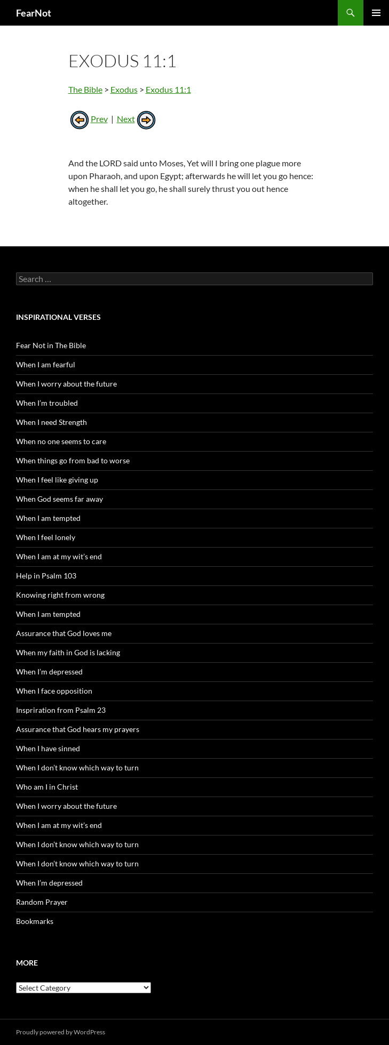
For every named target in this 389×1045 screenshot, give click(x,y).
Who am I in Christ (47, 786)
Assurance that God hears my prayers (77, 729)
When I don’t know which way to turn (77, 767)
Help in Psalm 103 (46, 575)
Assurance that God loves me (64, 633)
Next (137, 119)
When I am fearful (45, 364)
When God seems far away (59, 498)
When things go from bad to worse (73, 460)
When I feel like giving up (57, 479)
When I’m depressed (49, 671)
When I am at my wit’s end (59, 556)
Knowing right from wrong (60, 594)
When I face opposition (54, 690)
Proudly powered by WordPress (60, 1032)
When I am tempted (48, 517)
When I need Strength (51, 422)
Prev (88, 119)
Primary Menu (376, 13)
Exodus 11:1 (168, 89)
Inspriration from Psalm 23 (61, 709)
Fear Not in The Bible (51, 345)
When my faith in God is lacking (68, 652)
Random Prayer (42, 901)
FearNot (33, 13)
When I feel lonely (45, 537)
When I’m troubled (47, 402)
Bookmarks (34, 921)
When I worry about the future (66, 383)
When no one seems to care (61, 441)
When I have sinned (48, 748)
